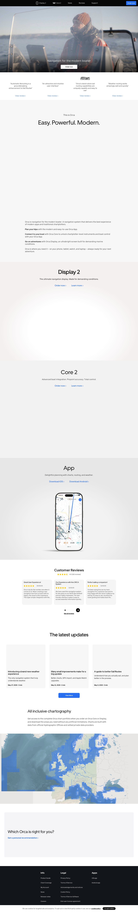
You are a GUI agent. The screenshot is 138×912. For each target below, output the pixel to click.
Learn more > (77, 285)
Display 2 (42, 3)
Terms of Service (66, 883)
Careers (43, 901)
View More (69, 695)
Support (95, 3)
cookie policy (96, 908)
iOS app (94, 878)
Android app (96, 883)
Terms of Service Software (70, 896)
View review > (20, 96)
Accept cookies (109, 908)
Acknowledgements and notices (72, 887)
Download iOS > (56, 481)
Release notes (45, 896)
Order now (131, 3)
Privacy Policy (65, 878)
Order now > (60, 285)
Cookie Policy (65, 892)
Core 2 (58, 3)
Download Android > (79, 481)
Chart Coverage (46, 883)
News (70, 3)
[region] (69, 769)
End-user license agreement (70, 901)
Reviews (82, 3)
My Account (45, 887)
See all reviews (69, 613)
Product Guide (45, 878)
